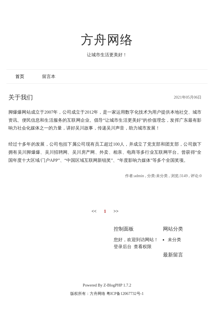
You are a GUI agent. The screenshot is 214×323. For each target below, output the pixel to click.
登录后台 (123, 246)
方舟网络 (107, 40)
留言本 (48, 76)
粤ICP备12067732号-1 (125, 293)
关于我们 (20, 97)
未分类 (174, 239)
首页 (19, 76)
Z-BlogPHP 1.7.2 (117, 285)
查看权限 (143, 246)
